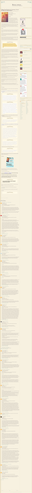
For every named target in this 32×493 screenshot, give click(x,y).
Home (9, 490)
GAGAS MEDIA (21, 105)
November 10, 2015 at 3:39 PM (5, 326)
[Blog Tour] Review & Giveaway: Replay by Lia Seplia (26, 64)
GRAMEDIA (21, 104)
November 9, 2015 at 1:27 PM (5, 233)
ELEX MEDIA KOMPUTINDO (22, 106)
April (26, 102)
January (26, 103)
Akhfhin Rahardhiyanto (4, 202)
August (26, 112)
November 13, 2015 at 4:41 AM (5, 462)
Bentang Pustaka (21, 114)
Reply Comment (9, 202)
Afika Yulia (3, 252)
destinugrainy (3, 296)
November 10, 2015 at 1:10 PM (5, 319)
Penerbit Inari (21, 112)
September (27, 105)
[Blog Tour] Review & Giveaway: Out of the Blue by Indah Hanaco (10, 10)
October (26, 111)
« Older (2, 490)
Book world (16, 5)
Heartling (7, 61)
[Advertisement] (10, 485)
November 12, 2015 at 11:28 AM (5, 444)
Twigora (20, 113)
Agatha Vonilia (3, 369)
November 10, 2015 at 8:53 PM (5, 348)
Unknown (3, 243)
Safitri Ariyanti (3, 347)
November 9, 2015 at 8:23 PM (5, 258)
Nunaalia (3, 384)
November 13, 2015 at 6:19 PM (5, 478)
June (26, 106)
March (26, 108)
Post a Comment (2, 479)
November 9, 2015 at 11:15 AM (5, 213)
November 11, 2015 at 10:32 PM (5, 414)
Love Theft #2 (23, 92)
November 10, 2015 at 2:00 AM (5, 272)
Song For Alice (23, 78)
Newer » (17, 490)
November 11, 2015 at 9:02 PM (5, 411)
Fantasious (21, 115)
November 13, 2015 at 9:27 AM (5, 470)
